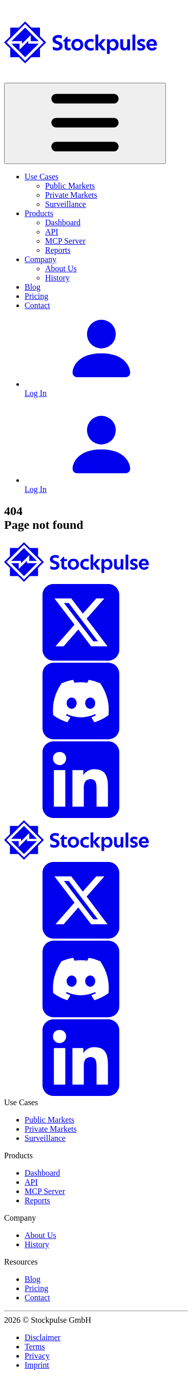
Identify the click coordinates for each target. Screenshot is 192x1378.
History (57, 277)
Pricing (36, 296)
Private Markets (71, 195)
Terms (35, 1346)
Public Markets (70, 185)
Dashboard (62, 222)
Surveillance (65, 204)
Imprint (37, 1365)
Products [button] (39, 213)
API (51, 231)
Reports (58, 250)
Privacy (37, 1355)
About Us (61, 268)
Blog (32, 287)
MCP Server (65, 241)
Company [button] (40, 259)
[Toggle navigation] (85, 123)
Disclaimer (42, 1337)
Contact (37, 305)
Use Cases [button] (41, 176)
